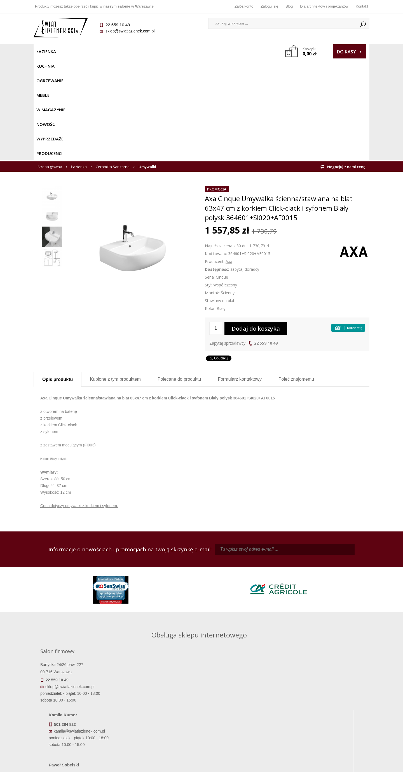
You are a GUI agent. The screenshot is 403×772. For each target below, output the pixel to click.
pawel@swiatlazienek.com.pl (162, 620)
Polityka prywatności (159, 719)
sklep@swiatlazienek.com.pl (130, 31)
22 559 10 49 (266, 241)
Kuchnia (72, 51)
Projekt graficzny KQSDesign (289, 764)
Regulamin (159, 695)
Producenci (249, 51)
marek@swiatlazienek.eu (291, 599)
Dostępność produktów (75, 703)
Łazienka (46, 51)
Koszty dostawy (75, 711)
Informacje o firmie (327, 703)
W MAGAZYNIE (155, 51)
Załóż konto (244, 6)
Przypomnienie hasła (243, 711)
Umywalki (147, 64)
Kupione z (115, 277)
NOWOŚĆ (186, 51)
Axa (229, 159)
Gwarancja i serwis (75, 719)
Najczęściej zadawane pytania (159, 703)
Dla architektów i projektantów (324, 6)
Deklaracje (75, 735)
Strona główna (50, 64)
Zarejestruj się (243, 703)
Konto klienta (243, 719)
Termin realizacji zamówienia (75, 695)
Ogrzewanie (101, 51)
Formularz (240, 277)
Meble (128, 51)
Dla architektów (327, 711)
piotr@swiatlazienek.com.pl (293, 570)
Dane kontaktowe (327, 695)
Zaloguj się (269, 6)
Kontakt (362, 6)
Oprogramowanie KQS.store (344, 764)
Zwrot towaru (75, 727)
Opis (57, 277)
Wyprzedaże (216, 51)
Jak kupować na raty (159, 711)
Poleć (296, 277)
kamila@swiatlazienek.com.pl (162, 570)
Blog (289, 6)
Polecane (179, 277)
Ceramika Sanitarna (113, 64)
